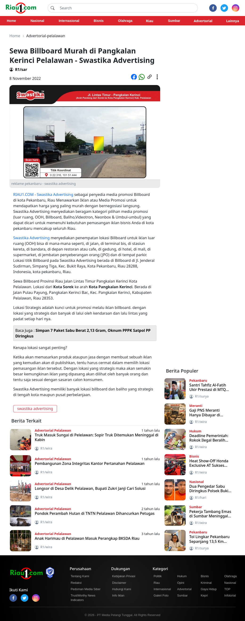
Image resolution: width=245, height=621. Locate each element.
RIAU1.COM (23, 194)
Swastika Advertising (55, 194)
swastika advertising (35, 408)
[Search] (127, 8)
